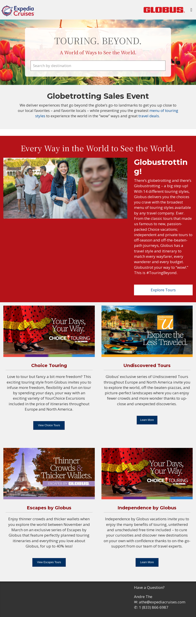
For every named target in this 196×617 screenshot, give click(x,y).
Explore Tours (163, 289)
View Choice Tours (49, 425)
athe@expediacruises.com (162, 601)
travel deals (148, 115)
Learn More (147, 420)
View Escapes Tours (49, 562)
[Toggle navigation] (191, 11)
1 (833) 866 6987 (153, 607)
